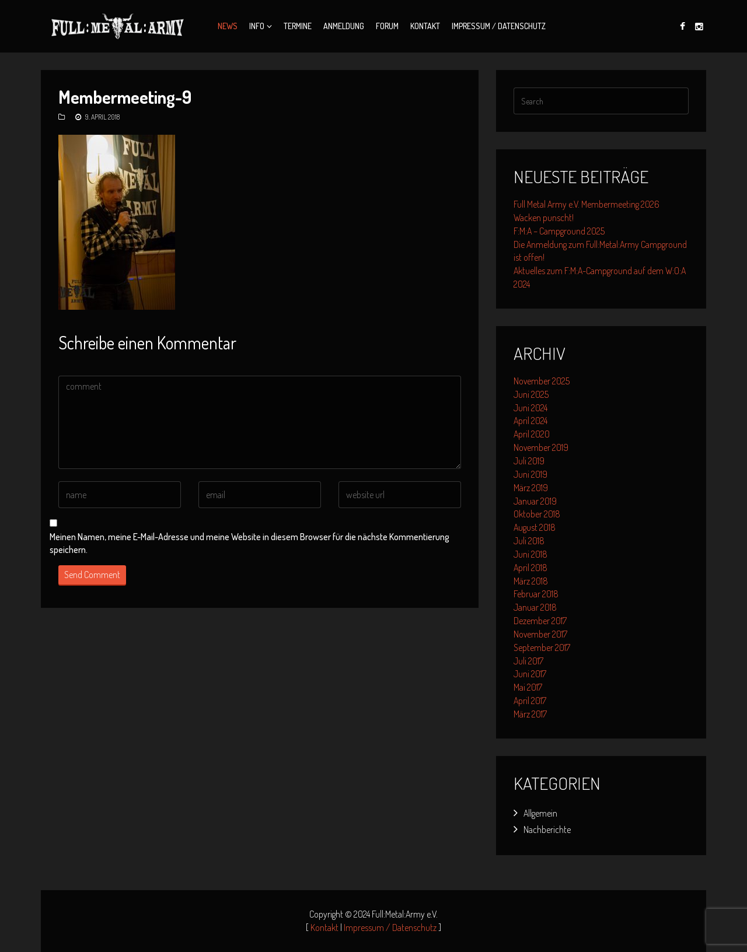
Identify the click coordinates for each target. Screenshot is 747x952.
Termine (298, 26)
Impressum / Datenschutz (499, 26)
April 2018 (530, 567)
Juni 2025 (531, 394)
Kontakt (425, 26)
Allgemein (540, 813)
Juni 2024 (530, 408)
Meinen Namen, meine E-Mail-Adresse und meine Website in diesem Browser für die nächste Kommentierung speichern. (249, 543)
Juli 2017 (528, 661)
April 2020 (532, 434)
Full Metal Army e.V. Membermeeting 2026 (586, 204)
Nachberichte (547, 829)
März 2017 (530, 714)
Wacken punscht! (544, 217)
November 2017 (540, 634)
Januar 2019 (535, 501)
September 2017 (542, 647)
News (228, 26)
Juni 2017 (530, 674)
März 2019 (531, 488)
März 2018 (531, 581)
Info (256, 26)
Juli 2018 (529, 541)
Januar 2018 (535, 607)
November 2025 (542, 381)
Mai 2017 (528, 687)
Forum (387, 26)
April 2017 (530, 700)
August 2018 (535, 527)
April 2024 (530, 420)
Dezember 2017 (540, 620)
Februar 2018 (536, 594)
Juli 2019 (529, 461)
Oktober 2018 (537, 514)
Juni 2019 (530, 474)
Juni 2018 (530, 554)
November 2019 (541, 447)
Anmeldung (343, 26)
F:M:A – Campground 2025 (559, 231)
